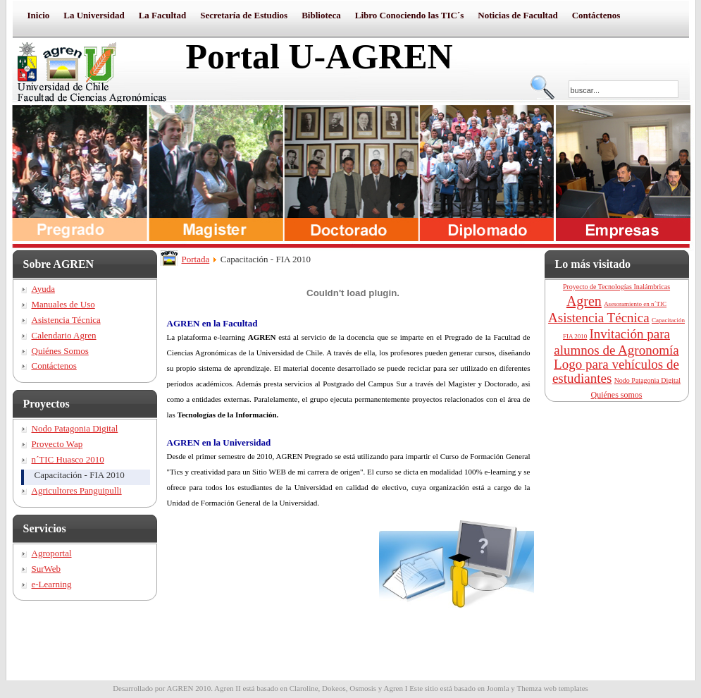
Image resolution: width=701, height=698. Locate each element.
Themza (528, 688)
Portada (196, 259)
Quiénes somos (617, 395)
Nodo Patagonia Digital (647, 380)
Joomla (498, 688)
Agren (584, 301)
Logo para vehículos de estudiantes (615, 371)
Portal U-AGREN (319, 56)
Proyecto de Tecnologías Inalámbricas (616, 286)
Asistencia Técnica (599, 317)
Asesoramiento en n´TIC (635, 303)
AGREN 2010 (189, 688)
